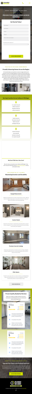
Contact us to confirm (21, 165)
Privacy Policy (24, 388)
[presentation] (7, 50)
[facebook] (16, 390)
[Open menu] (29, 3)
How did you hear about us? (8, 42)
